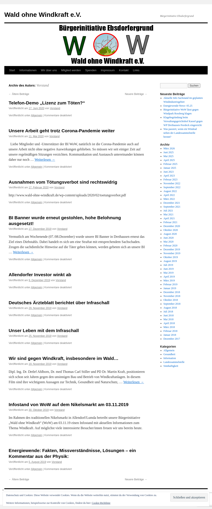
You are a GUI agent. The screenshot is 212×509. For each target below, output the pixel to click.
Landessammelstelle (174, 362)
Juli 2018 (168, 311)
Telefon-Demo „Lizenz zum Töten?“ (47, 102)
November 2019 (172, 253)
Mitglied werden (71, 70)
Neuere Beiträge (136, 94)
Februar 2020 (170, 245)
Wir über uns (49, 70)
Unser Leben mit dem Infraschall (44, 330)
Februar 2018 (170, 331)
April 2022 (169, 195)
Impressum (108, 70)
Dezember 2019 (172, 249)
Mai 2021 (168, 214)
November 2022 (172, 183)
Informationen (28, 70)
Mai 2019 (168, 272)
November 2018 (172, 296)
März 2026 (169, 148)
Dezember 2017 (172, 338)
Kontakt (123, 70)
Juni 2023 (169, 171)
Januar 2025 (170, 167)
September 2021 (172, 206)
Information (170, 358)
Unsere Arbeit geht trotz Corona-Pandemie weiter (62, 130)
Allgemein (36, 115)
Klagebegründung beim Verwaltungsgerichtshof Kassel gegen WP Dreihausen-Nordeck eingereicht (183, 121)
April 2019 (169, 276)
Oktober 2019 (171, 257)
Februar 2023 (170, 179)
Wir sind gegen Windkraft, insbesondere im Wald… (64, 358)
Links (136, 70)
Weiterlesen (45, 159)
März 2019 (169, 280)
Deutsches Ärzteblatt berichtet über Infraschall (59, 302)
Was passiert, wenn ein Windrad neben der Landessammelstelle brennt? (180, 133)
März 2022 (169, 198)
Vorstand (43, 85)
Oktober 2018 (171, 299)
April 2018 (169, 323)
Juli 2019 (168, 264)
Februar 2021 (170, 222)
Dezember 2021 (172, 202)
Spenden (90, 70)
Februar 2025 (170, 163)
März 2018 (169, 327)
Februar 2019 (170, 284)
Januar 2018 (170, 334)
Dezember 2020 (172, 226)
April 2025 (169, 160)
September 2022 (172, 187)
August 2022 (170, 191)
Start (12, 70)
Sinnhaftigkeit (171, 365)
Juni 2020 (169, 237)
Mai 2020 (168, 241)
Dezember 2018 (172, 292)
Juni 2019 (169, 268)
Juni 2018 (169, 315)
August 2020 (170, 233)
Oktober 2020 (171, 230)
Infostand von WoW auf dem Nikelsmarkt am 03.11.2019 (68, 404)
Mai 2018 (168, 319)
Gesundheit (169, 354)
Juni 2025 (169, 152)
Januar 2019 (170, 288)
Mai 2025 (168, 156)
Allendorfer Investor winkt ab (40, 274)
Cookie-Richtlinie (101, 502)
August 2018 (170, 307)
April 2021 (169, 218)
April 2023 (169, 175)
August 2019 (170, 261)
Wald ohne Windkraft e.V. (42, 14)
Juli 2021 (168, 210)
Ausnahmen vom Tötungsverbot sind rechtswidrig (63, 182)
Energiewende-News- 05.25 (178, 105)
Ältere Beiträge (19, 94)
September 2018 (172, 303)
